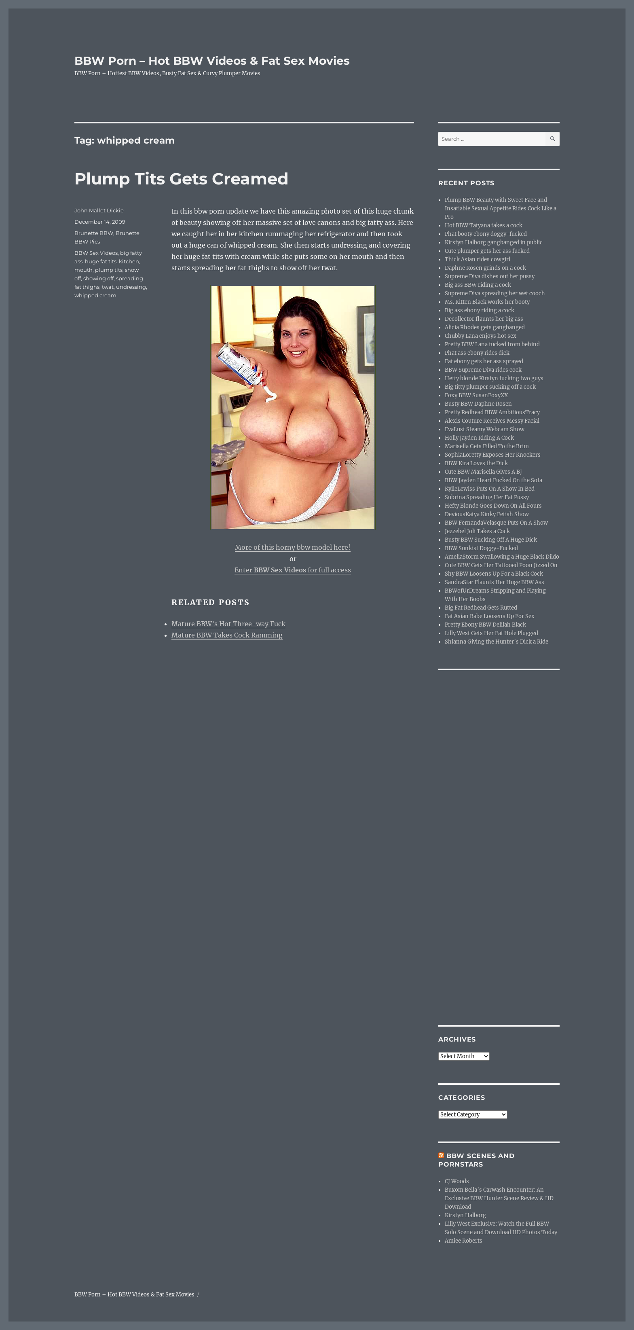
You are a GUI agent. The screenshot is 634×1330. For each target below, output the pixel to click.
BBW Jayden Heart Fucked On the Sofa (493, 480)
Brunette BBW (93, 233)
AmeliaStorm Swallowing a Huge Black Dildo (502, 556)
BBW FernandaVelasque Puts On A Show (496, 522)
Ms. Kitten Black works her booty (487, 302)
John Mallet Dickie (99, 210)
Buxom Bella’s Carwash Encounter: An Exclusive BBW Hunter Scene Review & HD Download (499, 1198)
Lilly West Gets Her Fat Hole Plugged (491, 633)
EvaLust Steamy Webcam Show (484, 429)
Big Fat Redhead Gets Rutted (481, 607)
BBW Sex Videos (96, 253)
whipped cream (95, 295)
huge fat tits (100, 261)
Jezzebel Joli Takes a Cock (477, 531)
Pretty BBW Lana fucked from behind (492, 344)
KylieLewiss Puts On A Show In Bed (490, 488)
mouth (83, 270)
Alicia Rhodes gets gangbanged (485, 327)
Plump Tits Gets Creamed (181, 178)
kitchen (129, 261)
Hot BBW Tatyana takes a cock (483, 225)
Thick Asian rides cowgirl (477, 259)
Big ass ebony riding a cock (479, 310)
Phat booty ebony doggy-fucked (486, 234)
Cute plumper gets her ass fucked (487, 251)
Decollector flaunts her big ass (484, 319)
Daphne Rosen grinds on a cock (485, 268)
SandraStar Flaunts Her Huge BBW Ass (494, 582)
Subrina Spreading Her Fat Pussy (487, 497)
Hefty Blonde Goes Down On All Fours (493, 505)
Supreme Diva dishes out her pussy (490, 276)
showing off (98, 278)
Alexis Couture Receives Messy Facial (492, 420)
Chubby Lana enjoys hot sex (480, 335)
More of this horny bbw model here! (293, 547)
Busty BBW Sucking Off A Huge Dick (491, 539)
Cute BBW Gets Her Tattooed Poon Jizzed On (501, 565)
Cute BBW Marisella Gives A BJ (483, 471)
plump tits (109, 270)
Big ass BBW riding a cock (478, 285)
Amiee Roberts (463, 1240)
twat (108, 287)
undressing (131, 287)
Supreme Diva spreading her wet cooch (495, 293)
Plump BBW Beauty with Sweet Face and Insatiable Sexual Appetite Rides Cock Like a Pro (500, 208)
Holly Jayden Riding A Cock (479, 437)
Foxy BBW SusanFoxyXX (476, 395)
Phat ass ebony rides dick (477, 352)
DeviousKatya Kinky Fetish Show (487, 514)
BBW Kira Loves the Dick (476, 463)
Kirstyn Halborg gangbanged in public (494, 242)
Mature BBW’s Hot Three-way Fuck (228, 624)
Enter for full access (293, 570)
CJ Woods (457, 1181)
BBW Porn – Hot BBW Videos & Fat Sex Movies (212, 61)
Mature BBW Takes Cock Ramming (227, 635)
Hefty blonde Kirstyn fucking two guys (494, 378)
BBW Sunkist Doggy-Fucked (481, 548)
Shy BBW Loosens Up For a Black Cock (494, 573)
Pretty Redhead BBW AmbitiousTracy (492, 412)
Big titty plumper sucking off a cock (490, 386)
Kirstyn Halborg (465, 1215)
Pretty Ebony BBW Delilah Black (485, 624)
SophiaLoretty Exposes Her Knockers (493, 454)
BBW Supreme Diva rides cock (483, 369)
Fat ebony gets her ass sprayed (484, 361)
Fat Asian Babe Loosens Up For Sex (490, 616)
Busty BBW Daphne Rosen (478, 403)
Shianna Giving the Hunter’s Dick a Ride (496, 641)
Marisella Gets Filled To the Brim (487, 446)
